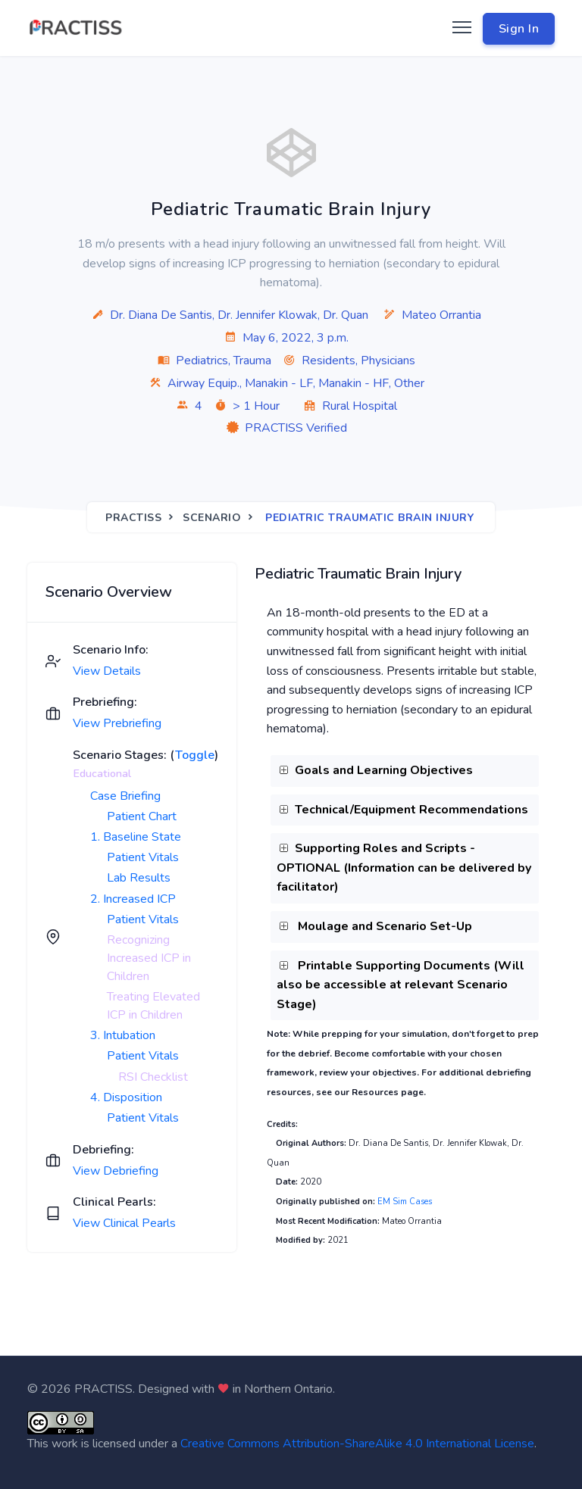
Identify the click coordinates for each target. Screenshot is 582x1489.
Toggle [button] (194, 755)
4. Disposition (126, 1097)
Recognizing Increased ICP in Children (149, 958)
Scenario (212, 517)
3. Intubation (122, 1035)
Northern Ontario (288, 1389)
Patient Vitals (143, 857)
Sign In (519, 28)
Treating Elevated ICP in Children (153, 1005)
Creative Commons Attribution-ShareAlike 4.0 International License (357, 1443)
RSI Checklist (153, 1077)
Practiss (133, 517)
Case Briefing (125, 796)
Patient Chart (142, 816)
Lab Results (139, 877)
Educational (102, 773)
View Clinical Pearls (124, 1223)
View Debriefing (115, 1171)
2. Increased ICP (133, 899)
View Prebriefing (117, 723)
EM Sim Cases (404, 1201)
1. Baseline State (135, 837)
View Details (107, 671)
